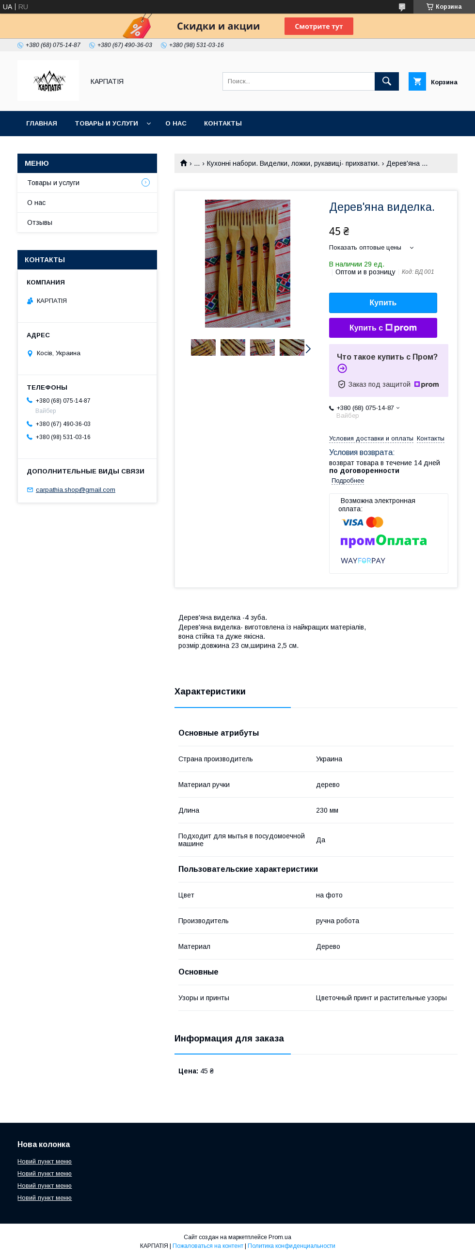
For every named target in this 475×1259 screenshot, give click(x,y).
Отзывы (39, 222)
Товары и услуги (106, 123)
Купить (383, 303)
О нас (176, 123)
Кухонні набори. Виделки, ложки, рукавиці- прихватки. (293, 163)
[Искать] (387, 81)
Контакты (223, 123)
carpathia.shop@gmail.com (75, 489)
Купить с (383, 328)
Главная (41, 123)
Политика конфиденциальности (291, 1246)
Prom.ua (280, 1237)
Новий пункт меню (44, 1161)
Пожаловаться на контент (208, 1246)
